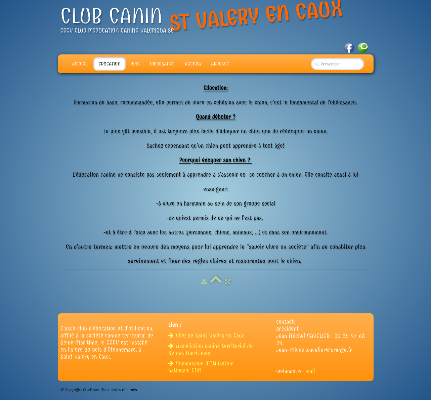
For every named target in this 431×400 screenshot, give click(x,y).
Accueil (80, 64)
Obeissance (162, 64)
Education (109, 64)
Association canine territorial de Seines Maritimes (210, 350)
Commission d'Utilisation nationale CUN (200, 367)
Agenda (193, 64)
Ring (135, 64)
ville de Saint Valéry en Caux (207, 335)
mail (310, 371)
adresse (220, 64)
